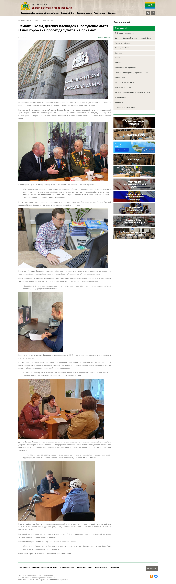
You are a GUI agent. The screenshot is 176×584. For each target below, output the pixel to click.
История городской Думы (125, 107)
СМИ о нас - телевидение (124, 33)
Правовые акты (100, 13)
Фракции (118, 63)
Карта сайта (151, 568)
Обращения (112, 13)
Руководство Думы (122, 48)
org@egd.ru (44, 580)
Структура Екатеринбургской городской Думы (133, 38)
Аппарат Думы (120, 77)
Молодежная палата (123, 87)
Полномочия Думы (122, 43)
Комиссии (118, 58)
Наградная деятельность (124, 82)
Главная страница (24, 20)
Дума (36, 20)
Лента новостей (47, 20)
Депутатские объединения (125, 67)
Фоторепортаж (120, 97)
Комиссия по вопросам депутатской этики (131, 72)
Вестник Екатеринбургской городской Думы (132, 92)
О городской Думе (68, 13)
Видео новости (120, 102)
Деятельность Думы (84, 13)
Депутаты (118, 53)
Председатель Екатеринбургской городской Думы (40, 13)
